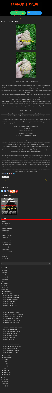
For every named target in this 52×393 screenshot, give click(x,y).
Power (3, 249)
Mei (5, 366)
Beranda (3, 18)
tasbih (3, 256)
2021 (3, 281)
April (5, 368)
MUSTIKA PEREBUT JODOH (10, 352)
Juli (5, 361)
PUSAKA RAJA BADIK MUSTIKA (11, 322)
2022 (3, 279)
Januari (6, 374)
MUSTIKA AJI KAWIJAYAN (10, 303)
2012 (3, 386)
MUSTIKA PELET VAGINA (10, 335)
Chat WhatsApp (18, 13)
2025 (3, 272)
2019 (3, 285)
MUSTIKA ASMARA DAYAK (10, 305)
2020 (3, 283)
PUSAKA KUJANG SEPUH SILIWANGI (13, 314)
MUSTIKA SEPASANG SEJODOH (11, 331)
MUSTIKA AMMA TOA (9, 301)
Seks (3, 254)
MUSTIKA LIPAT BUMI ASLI (10, 337)
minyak (4, 233)
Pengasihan (21, 18)
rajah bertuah (28, 18)
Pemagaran (5, 240)
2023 (3, 277)
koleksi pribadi (6, 228)
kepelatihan (5, 223)
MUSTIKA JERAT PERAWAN (10, 342)
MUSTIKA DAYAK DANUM (10, 333)
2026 (3, 270)
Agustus (6, 359)
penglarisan (5, 244)
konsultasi (4, 230)
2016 (3, 377)
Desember (6, 291)
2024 (3, 275)
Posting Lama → (47, 180)
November (7, 293)
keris (3, 225)
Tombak (4, 258)
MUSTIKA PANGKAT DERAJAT (11, 344)
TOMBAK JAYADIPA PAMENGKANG (12, 327)
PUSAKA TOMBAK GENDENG (11, 318)
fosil (8, 18)
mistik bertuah (13, 18)
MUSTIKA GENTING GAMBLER (11, 350)
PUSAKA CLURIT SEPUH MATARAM (12, 316)
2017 (3, 289)
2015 (3, 379)
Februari (6, 372)
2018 (3, 287)
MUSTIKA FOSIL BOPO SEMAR (10, 21)
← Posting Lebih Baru (6, 180)
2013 (3, 383)
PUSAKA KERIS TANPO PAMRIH (11, 320)
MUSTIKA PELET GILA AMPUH (11, 308)
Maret (5, 370)
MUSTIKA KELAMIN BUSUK (10, 348)
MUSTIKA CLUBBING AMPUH (11, 295)
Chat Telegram (34, 13)
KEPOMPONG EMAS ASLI (10, 329)
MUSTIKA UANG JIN (8, 339)
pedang (4, 237)
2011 (3, 388)
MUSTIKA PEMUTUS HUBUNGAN (12, 346)
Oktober (6, 355)
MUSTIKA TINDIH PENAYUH (11, 310)
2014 (3, 381)
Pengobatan (5, 247)
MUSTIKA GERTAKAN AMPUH (11, 299)
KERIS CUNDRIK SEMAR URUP (11, 325)
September (7, 357)
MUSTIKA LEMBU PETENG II (11, 297)
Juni (5, 364)
